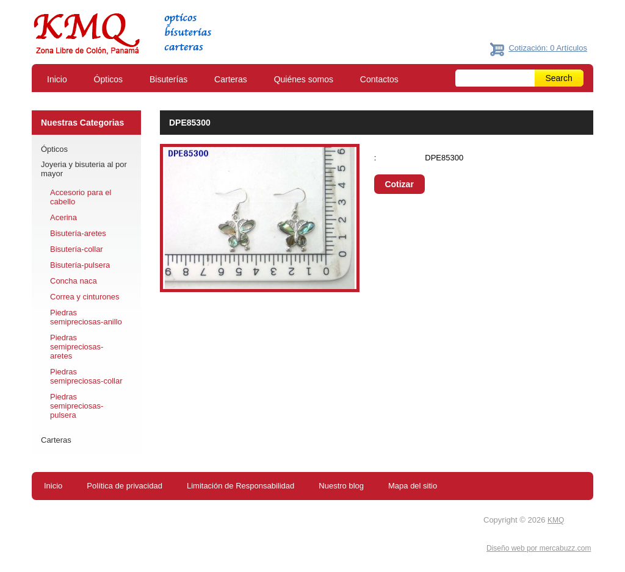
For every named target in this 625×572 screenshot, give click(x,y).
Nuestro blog (341, 485)
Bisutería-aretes (78, 233)
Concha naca (73, 280)
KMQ (555, 520)
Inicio (57, 79)
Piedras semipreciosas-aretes (76, 346)
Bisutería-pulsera (80, 265)
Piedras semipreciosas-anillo (86, 317)
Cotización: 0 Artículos (547, 47)
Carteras (230, 79)
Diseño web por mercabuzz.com (538, 548)
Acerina (63, 217)
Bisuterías (168, 79)
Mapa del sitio (412, 485)
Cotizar (399, 184)
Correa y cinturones (84, 296)
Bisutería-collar (76, 249)
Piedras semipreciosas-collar (86, 376)
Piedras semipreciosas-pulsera (76, 406)
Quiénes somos (303, 79)
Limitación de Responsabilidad (240, 485)
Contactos (379, 79)
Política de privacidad (124, 485)
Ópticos (108, 79)
